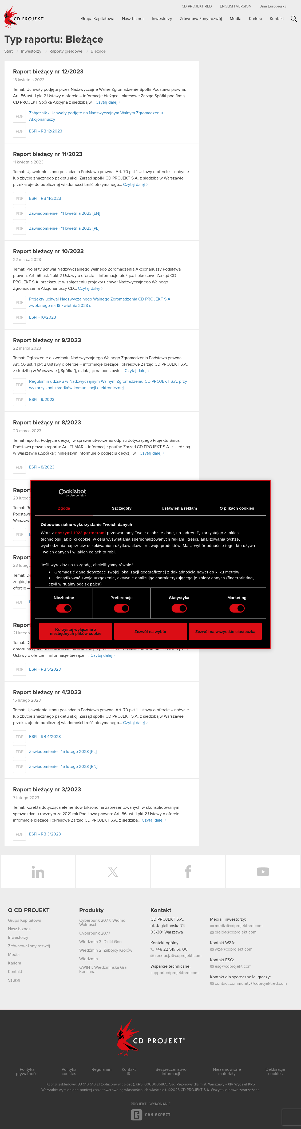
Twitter (113, 871)
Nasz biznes (133, 19)
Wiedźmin (88, 959)
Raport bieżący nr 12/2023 (48, 72)
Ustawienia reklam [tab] (179, 508)
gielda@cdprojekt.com (233, 932)
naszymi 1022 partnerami (80, 532)
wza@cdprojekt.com (231, 949)
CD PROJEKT (24, 16)
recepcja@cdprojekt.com (175, 956)
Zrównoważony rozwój (201, 19)
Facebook (188, 871)
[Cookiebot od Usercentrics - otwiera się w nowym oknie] (62, 493)
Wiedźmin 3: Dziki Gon (100, 942)
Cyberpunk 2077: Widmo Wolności (102, 922)
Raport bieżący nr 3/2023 (47, 790)
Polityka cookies (69, 1071)
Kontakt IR (129, 1071)
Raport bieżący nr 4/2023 (47, 693)
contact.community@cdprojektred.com (248, 983)
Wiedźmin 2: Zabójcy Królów (105, 950)
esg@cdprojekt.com (231, 966)
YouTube (263, 871)
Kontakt (277, 19)
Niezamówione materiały (227, 1071)
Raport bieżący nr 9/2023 (47, 340)
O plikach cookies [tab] (237, 508)
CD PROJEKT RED (197, 6)
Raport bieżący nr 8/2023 (47, 423)
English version (235, 6)
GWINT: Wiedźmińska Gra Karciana (102, 969)
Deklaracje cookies (275, 1071)
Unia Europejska (272, 6)
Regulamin (102, 1069)
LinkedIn (38, 871)
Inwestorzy (162, 19)
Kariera (255, 19)
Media (235, 19)
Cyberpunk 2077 (94, 933)
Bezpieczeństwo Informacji (171, 1071)
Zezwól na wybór (150, 631)
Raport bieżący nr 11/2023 (47, 154)
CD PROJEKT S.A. (167, 919)
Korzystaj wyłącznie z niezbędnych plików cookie (75, 631)
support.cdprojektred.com (174, 973)
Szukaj (294, 19)
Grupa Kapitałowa (97, 19)
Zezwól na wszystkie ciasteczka (225, 631)
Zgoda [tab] (64, 508)
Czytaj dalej (106, 102)
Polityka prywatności (27, 1071)
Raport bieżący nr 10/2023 (48, 252)
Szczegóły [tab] (121, 508)
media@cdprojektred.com (236, 926)
